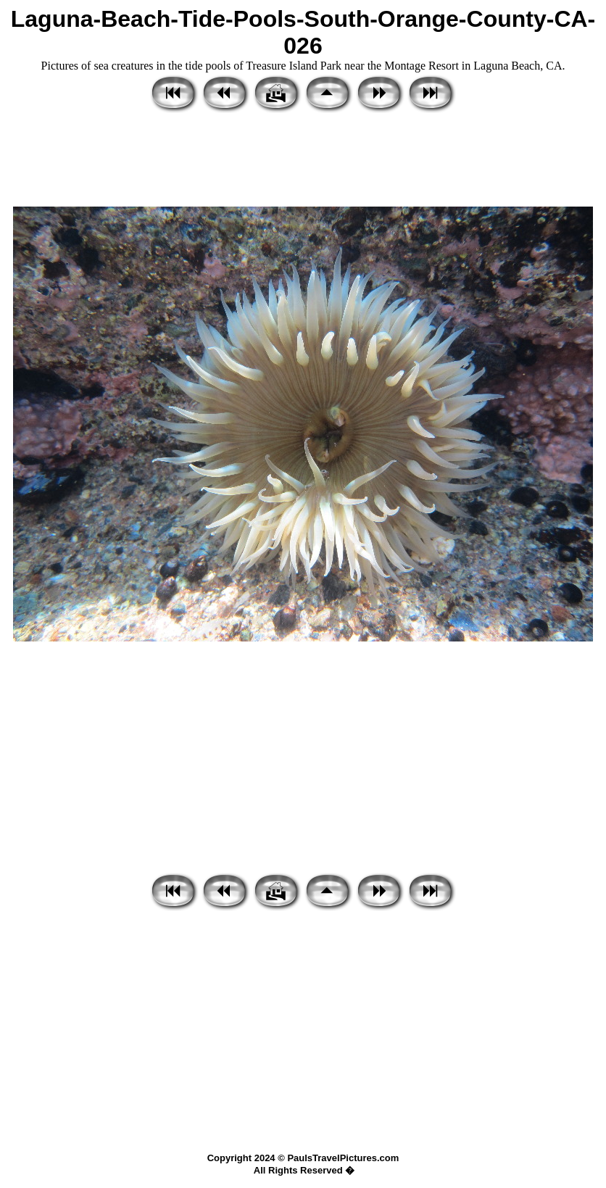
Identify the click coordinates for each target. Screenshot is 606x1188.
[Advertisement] (303, 161)
